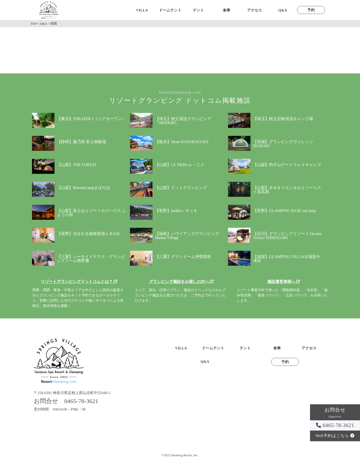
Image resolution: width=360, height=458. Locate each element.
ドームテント (170, 10)
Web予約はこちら (335, 436)
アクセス (254, 10)
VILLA (142, 10)
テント (198, 10)
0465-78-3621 (335, 425)
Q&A (282, 10)
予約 (311, 10)
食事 (226, 10)
